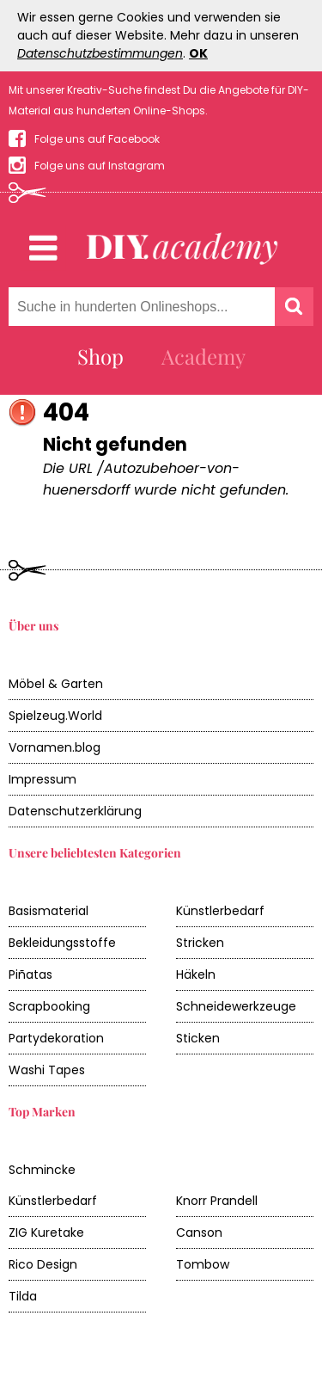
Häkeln (196, 974)
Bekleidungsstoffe (62, 942)
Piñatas (30, 974)
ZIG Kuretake (46, 1232)
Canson (199, 1232)
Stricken (200, 942)
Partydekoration (56, 1038)
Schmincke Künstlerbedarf (53, 1185)
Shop (100, 356)
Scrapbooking (49, 1006)
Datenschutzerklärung (75, 811)
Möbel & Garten (56, 683)
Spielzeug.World (55, 715)
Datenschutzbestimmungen (100, 53)
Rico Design (43, 1264)
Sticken (198, 1038)
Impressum (42, 779)
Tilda (23, 1296)
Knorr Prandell (217, 1200)
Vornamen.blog (54, 747)
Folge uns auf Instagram (99, 165)
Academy (203, 356)
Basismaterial (48, 910)
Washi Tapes (47, 1070)
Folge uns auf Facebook (97, 139)
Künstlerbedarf (220, 910)
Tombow (202, 1264)
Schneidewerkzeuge (236, 1006)
